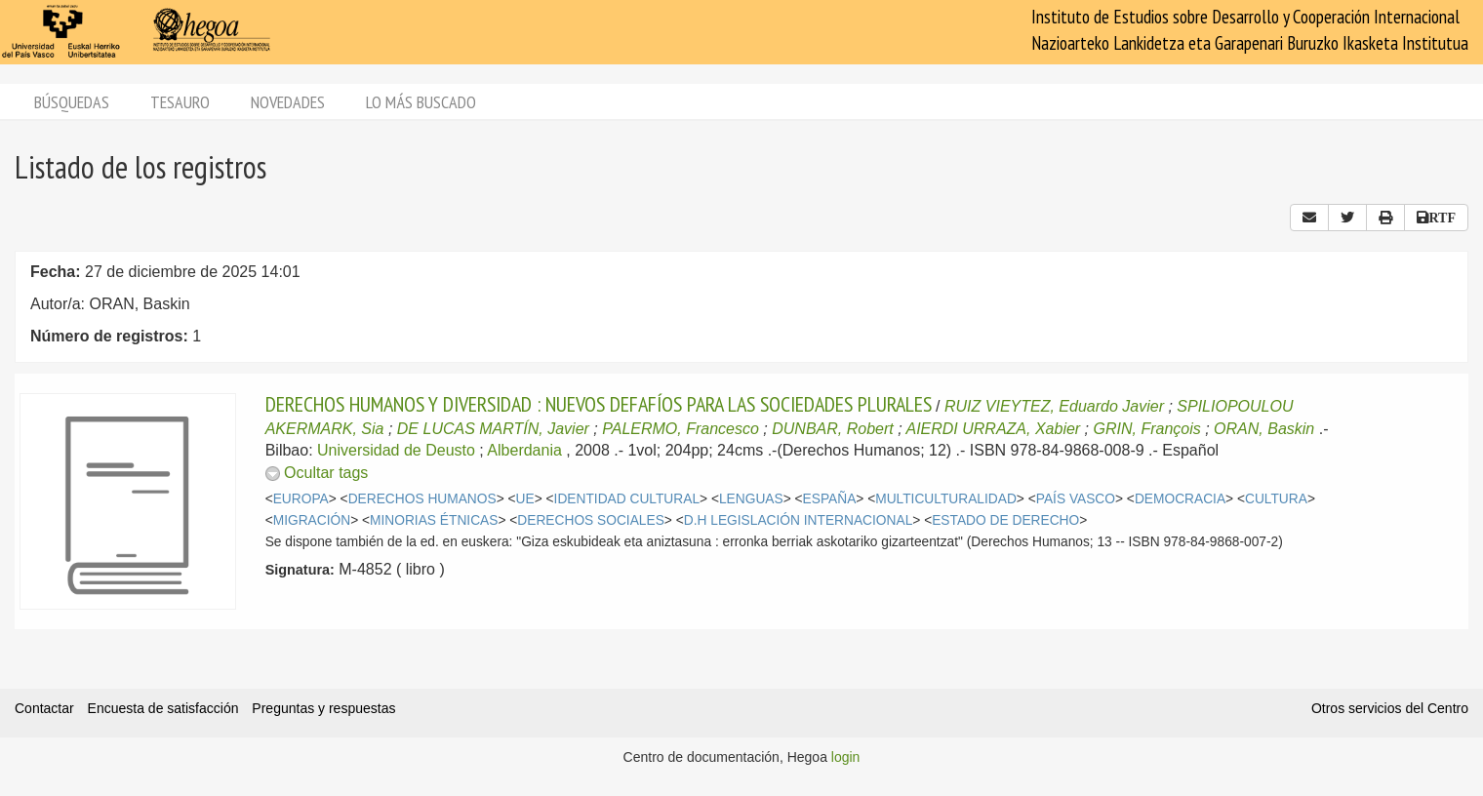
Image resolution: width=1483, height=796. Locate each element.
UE (525, 499)
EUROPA (301, 499)
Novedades (288, 102)
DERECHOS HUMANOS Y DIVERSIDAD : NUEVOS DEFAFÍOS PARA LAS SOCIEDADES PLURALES (598, 404)
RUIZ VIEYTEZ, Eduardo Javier (1054, 406)
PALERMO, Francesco (680, 428)
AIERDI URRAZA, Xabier (992, 428)
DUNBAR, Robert (832, 428)
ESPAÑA (830, 499)
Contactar (44, 708)
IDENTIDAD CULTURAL (627, 499)
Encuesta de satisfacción (163, 708)
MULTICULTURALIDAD (946, 499)
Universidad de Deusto (396, 450)
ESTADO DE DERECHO (1005, 520)
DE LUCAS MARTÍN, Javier (493, 428)
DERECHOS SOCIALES (590, 520)
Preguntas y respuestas (323, 708)
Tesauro (180, 102)
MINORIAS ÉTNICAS (434, 520)
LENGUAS (751, 499)
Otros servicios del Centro (1389, 708)
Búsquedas (71, 102)
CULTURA (1276, 499)
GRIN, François (1147, 428)
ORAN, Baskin (1264, 428)
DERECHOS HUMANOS (422, 499)
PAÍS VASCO (1075, 499)
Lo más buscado (421, 102)
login (846, 757)
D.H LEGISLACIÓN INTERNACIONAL (798, 520)
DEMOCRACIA (1180, 499)
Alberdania (524, 450)
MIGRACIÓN (311, 520)
